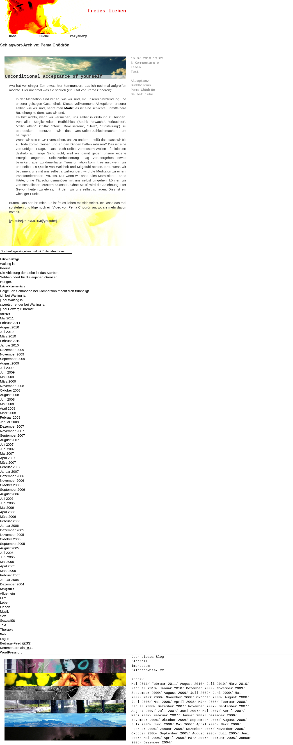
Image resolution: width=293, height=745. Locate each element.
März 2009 (8, 381)
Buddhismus (141, 85)
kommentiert (73, 85)
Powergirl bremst (21, 309)
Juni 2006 (7, 503)
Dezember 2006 (12, 476)
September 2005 (12, 544)
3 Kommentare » (145, 63)
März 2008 (8, 413)
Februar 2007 (10, 467)
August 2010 (9, 327)
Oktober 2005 (10, 539)
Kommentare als (16, 648)
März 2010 (8, 336)
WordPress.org (11, 652)
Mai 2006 (7, 507)
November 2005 (12, 534)
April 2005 (7, 566)
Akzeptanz (140, 81)
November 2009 (12, 354)
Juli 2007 (7, 444)
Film (3, 598)
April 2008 (7, 408)
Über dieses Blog (147, 657)
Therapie (6, 629)
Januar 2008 (9, 422)
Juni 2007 (7, 449)
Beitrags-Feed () (15, 643)
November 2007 (12, 431)
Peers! (5, 268)
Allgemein (7, 593)
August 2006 (9, 494)
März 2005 (8, 571)
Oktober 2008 (10, 390)
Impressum (140, 666)
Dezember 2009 (12, 350)
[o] (124, 76)
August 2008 (9, 395)
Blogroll (139, 661)
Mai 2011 (7, 318)
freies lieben (106, 11)
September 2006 (12, 489)
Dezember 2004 (12, 584)
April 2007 (7, 458)
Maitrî (68, 108)
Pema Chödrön (143, 90)
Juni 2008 (7, 399)
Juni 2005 (7, 557)
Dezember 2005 (12, 530)
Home (13, 36)
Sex (3, 616)
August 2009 (9, 363)
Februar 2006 (10, 521)
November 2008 (12, 386)
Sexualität (7, 620)
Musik (4, 611)
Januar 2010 (9, 345)
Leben (136, 67)
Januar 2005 (9, 580)
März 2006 (8, 516)
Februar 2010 (10, 341)
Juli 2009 (7, 368)
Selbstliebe (142, 94)
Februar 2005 (10, 575)
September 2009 (12, 359)
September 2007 (12, 435)
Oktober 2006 (10, 485)
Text (135, 72)
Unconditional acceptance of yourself (53, 76)
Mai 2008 (7, 404)
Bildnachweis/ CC (147, 670)
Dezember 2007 (12, 426)
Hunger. (6, 282)
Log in (4, 639)
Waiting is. (8, 264)
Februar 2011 (10, 323)
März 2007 (8, 462)
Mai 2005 (7, 562)
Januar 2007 (9, 471)
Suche (44, 36)
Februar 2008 (10, 417)
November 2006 (12, 480)
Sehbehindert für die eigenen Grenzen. (29, 277)
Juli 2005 (7, 553)
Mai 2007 (7, 453)
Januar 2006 (9, 525)
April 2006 (7, 512)
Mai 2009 (7, 377)
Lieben (5, 607)
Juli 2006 (7, 498)
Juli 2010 (7, 332)
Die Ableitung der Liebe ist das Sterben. (30, 273)
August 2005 (9, 548)
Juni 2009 (7, 372)
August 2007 (9, 440)
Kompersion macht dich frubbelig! (64, 291)
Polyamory (78, 36)
